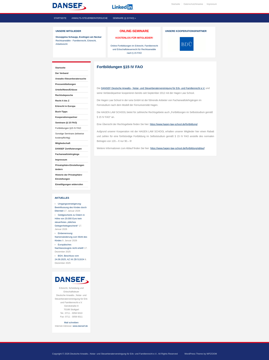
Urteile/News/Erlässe (66, 89)
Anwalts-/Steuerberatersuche (90, 18)
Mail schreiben (71, 322)
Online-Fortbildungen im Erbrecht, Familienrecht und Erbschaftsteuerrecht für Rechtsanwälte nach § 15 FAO (134, 49)
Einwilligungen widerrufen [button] (69, 184)
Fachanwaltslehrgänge (67, 154)
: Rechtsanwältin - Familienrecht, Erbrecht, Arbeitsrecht (79, 40)
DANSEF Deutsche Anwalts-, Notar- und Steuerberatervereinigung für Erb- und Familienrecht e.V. (153, 88)
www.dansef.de (80, 326)
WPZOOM (212, 353)
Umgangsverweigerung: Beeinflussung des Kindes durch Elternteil (71, 207)
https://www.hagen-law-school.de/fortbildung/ (174, 124)
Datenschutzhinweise (193, 4)
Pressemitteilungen (65, 84)
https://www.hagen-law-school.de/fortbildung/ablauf (177, 148)
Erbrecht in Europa (65, 106)
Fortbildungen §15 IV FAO (68, 128)
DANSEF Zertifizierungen (68, 148)
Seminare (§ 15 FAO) (124, 18)
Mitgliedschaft (62, 143)
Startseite (175, 4)
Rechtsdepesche (64, 95)
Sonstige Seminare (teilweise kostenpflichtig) (69, 135)
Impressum (212, 4)
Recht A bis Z (62, 100)
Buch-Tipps (61, 111)
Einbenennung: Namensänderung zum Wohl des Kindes (71, 237)
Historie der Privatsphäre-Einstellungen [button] (69, 176)
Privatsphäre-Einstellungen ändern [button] (69, 167)
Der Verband (61, 73)
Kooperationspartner (66, 117)
